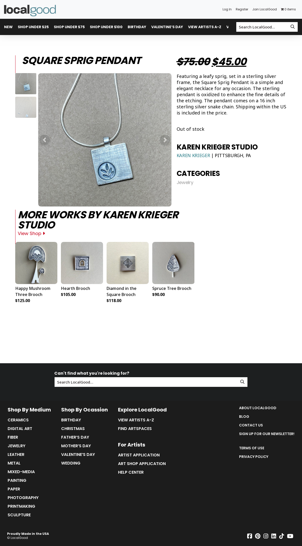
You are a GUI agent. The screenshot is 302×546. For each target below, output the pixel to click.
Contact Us (251, 425)
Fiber (13, 437)
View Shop (31, 233)
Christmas (73, 429)
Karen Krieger (194, 155)
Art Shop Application (142, 464)
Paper (14, 489)
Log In (227, 9)
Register (242, 9)
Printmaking (21, 506)
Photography (23, 498)
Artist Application (139, 455)
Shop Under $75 (69, 26)
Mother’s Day (76, 446)
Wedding (70, 463)
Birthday (137, 26)
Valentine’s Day (167, 26)
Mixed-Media (21, 472)
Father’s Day (75, 437)
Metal (14, 463)
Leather (16, 455)
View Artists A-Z (204, 26)
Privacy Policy (253, 457)
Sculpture (19, 515)
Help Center (131, 472)
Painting (17, 480)
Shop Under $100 (106, 26)
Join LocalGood (264, 9)
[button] (45, 140)
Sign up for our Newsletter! (266, 434)
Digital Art (20, 429)
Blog (244, 417)
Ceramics (18, 420)
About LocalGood (257, 408)
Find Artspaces (135, 429)
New (8, 26)
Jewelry (185, 182)
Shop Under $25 (33, 26)
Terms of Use (251, 448)
